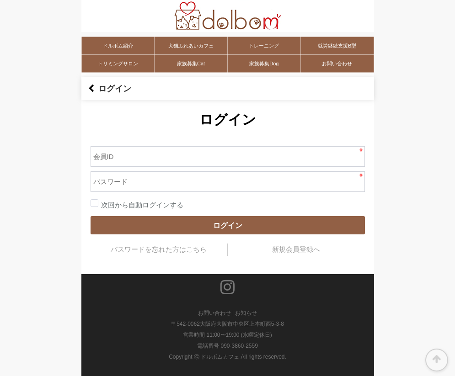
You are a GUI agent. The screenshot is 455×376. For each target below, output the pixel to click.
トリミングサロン (118, 63)
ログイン (227, 225)
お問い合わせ (337, 63)
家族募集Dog (263, 63)
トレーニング (264, 45)
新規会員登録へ (296, 249)
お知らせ (246, 313)
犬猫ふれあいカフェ (191, 45)
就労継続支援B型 (337, 45)
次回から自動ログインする (137, 205)
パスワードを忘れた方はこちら (159, 249)
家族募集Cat (191, 63)
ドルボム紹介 (118, 45)
